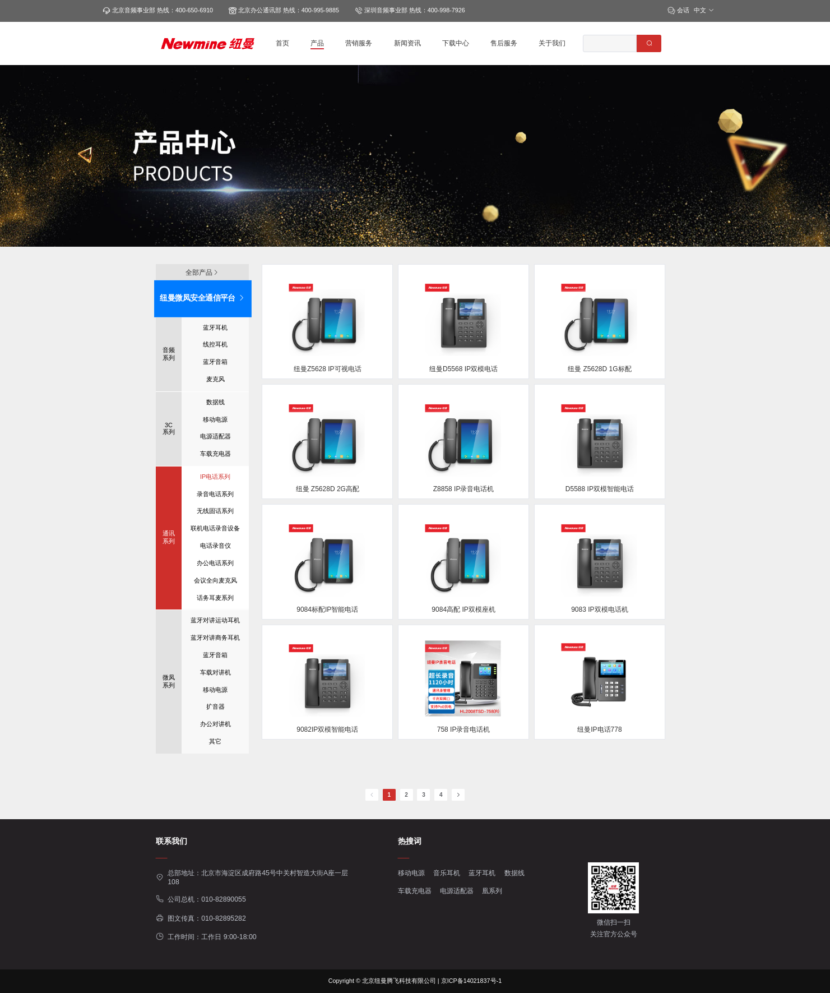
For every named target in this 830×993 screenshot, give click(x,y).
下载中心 (455, 43)
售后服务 (503, 43)
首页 (282, 43)
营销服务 (358, 43)
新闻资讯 (407, 43)
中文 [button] (704, 10)
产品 (317, 43)
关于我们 (552, 43)
